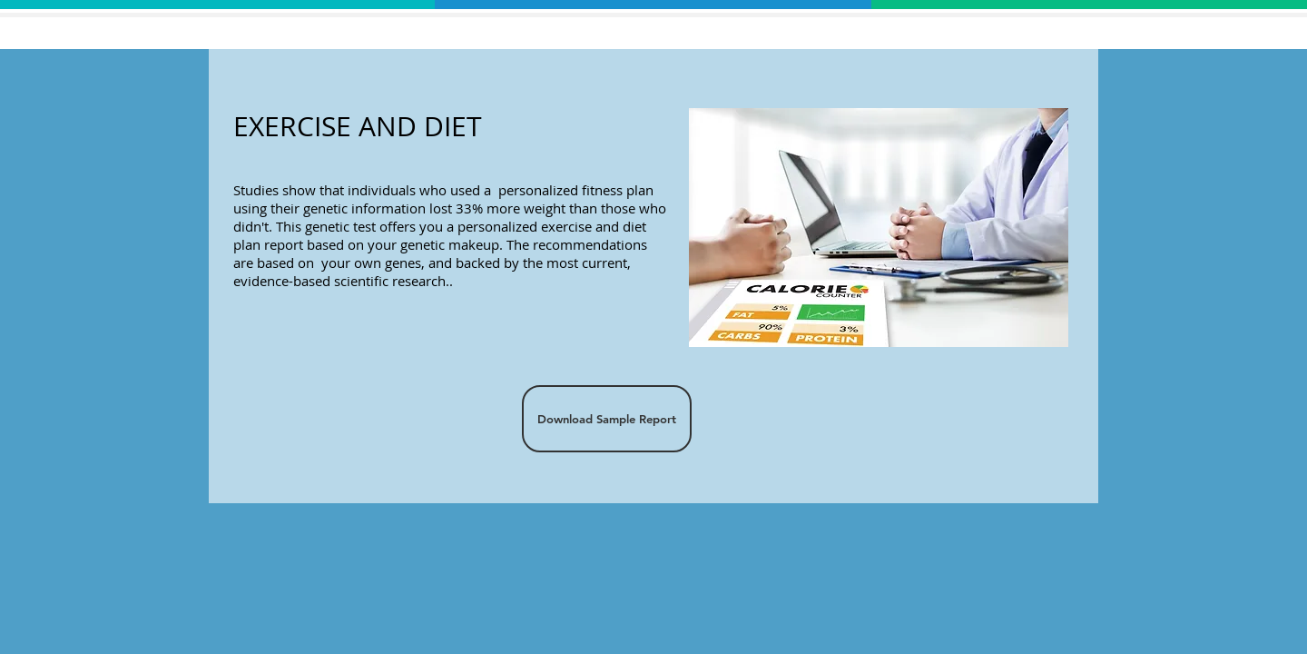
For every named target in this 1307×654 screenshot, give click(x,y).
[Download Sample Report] (607, 418)
